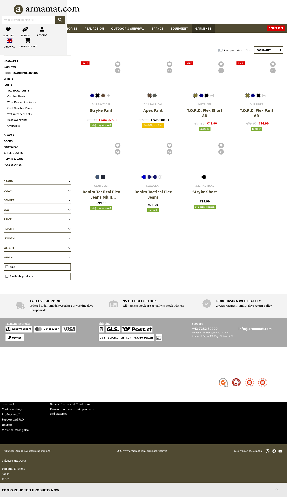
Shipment (8, 383)
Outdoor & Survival (127, 28)
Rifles (5, 479)
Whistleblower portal (16, 430)
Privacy (55, 394)
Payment (7, 389)
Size (37, 209)
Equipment (179, 28)
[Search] (179, 12)
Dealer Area (276, 28)
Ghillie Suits (13, 153)
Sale (9, 28)
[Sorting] (268, 50)
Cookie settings (12, 409)
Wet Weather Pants (19, 114)
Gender (37, 200)
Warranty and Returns (16, 394)
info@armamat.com (255, 328)
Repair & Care (13, 158)
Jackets (10, 67)
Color (37, 190)
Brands (157, 28)
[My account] (228, 12)
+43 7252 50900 (205, 328)
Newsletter (9, 399)
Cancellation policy (62, 399)
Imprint (7, 425)
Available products (21, 276)
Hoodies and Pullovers (21, 73)
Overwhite (13, 125)
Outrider (205, 104)
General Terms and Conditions (70, 404)
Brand (37, 181)
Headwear (11, 61)
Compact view (233, 50)
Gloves (9, 135)
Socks (8, 141)
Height (37, 229)
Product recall (11, 414)
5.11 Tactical (101, 104)
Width (37, 257)
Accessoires (13, 164)
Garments (203, 28)
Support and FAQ (13, 419)
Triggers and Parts (14, 461)
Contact (7, 378)
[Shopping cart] (262, 12)
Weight (37, 248)
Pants (8, 84)
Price (37, 219)
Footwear (11, 147)
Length (37, 238)
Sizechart (8, 404)
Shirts (9, 79)
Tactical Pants (18, 90)
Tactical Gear (31, 28)
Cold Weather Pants (19, 108)
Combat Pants (16, 96)
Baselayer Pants (17, 120)
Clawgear (101, 185)
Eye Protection (11, 484)
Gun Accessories (63, 28)
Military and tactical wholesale (70, 383)
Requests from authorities (67, 389)
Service (9, 371)
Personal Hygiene (13, 469)
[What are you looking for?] (129, 12)
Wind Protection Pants (21, 102)
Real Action (94, 28)
